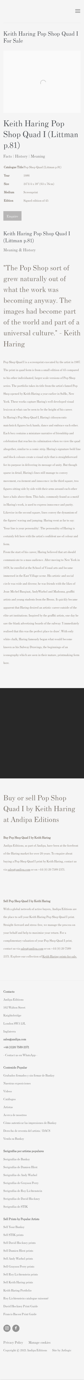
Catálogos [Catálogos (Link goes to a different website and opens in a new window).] (9, 1099)
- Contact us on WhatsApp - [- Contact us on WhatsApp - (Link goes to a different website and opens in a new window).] (20, 1055)
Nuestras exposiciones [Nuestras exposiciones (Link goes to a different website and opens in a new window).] (17, 1083)
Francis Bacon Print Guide (20, 1314)
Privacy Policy (13, 1342)
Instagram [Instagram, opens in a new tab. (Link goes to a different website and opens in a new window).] (7, 1328)
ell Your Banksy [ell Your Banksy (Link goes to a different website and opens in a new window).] (14, 1227)
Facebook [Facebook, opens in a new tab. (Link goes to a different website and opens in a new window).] (15, 1328)
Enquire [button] (12, 216)
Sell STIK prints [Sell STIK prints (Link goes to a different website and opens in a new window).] (13, 1235)
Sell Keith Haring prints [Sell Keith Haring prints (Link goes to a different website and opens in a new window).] (18, 1282)
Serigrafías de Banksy (16, 1159)
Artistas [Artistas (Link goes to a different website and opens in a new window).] (8, 1107)
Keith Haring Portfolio (17, 1290)
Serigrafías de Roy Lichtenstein (22, 1191)
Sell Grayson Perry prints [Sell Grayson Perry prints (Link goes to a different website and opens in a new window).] (18, 1266)
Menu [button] (77, 11)
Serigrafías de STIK (15, 1206)
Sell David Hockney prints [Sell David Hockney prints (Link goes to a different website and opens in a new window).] (19, 1243)
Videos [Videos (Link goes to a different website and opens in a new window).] (7, 1091)
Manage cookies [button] (39, 1342)
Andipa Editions (19, 11)
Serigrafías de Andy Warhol (20, 1175)
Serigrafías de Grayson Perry (21, 1183)
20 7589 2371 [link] (21, 1047)
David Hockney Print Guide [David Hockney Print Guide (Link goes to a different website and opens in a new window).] (20, 1306)
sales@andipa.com (19, 869)
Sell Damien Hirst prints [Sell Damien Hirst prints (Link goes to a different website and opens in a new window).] (18, 1250)
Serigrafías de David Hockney (21, 1198)
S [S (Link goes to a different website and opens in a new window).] (4, 1227)
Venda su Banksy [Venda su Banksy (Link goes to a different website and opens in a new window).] (13, 1138)
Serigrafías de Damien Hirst (20, 1167)
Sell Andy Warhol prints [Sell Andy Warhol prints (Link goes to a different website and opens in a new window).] (18, 1258)
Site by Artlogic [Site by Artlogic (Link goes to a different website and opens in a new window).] (61, 1350)
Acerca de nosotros (15, 1115)
